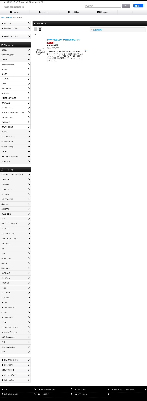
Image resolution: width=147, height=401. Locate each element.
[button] (132, 12)
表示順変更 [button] (96, 30)
